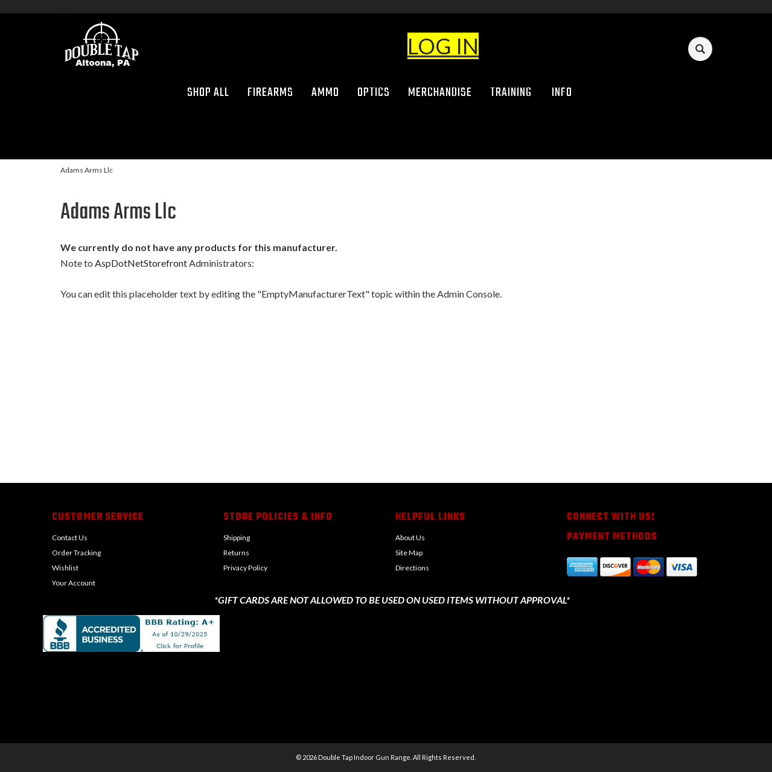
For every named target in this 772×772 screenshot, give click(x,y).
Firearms (270, 93)
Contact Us (70, 537)
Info (566, 93)
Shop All (208, 93)
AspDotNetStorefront (141, 263)
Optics (373, 93)
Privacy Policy (245, 567)
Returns (236, 552)
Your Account (73, 582)
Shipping (236, 537)
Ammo (325, 93)
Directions (412, 567)
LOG (429, 46)
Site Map (409, 552)
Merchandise (440, 93)
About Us (410, 537)
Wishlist (65, 567)
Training (511, 93)
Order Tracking (76, 552)
